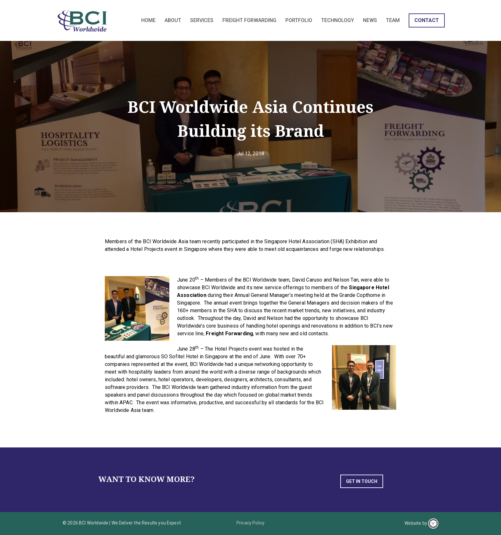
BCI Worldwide (83, 20)
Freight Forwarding (229, 333)
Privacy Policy (250, 522)
